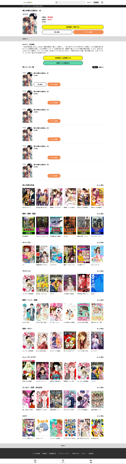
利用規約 (44, 453)
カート (63, 462)
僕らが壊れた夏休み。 (38, 6)
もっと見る (100, 185)
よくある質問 (36, 453)
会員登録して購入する (72, 27)
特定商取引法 (52, 453)
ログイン (89, 2)
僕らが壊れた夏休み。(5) (41, 146)
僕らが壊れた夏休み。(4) (41, 128)
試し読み (57, 32)
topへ (63, 446)
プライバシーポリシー (64, 453)
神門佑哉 (50, 17)
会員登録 (96, 2)
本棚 (91, 462)
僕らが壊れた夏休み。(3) (41, 110)
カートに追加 (88, 32)
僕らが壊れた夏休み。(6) (41, 164)
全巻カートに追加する (63, 63)
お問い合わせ (75, 453)
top (23, 6)
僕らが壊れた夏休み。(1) (41, 73)
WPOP (50, 19)
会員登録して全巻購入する (63, 58)
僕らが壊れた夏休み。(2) (41, 91)
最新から (101, 67)
